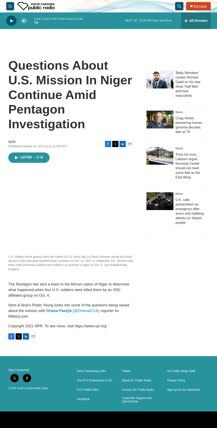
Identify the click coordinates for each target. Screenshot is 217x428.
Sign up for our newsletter (183, 389)
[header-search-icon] (179, 6)
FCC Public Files (87, 389)
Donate (200, 6)
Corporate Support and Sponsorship (136, 400)
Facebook (83, 399)
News (179, 112)
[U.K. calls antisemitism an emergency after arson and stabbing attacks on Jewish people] (159, 201)
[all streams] (196, 20)
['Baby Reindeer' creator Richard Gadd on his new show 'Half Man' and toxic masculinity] (159, 79)
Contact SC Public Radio (138, 389)
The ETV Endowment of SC (94, 380)
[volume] (23, 20)
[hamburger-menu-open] (10, 6)
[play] (11, 20)
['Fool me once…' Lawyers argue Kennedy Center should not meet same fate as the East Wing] (159, 156)
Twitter (126, 371)
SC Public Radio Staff (181, 371)
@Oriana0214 (85, 311)
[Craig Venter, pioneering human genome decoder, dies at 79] (159, 119)
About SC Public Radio (136, 380)
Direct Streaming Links (91, 371)
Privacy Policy (176, 380)
